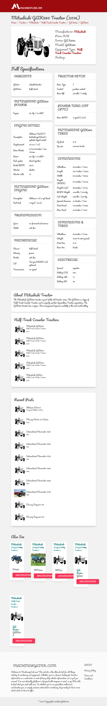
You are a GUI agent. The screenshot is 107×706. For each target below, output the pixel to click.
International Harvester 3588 (38, 444)
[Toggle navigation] (94, 6)
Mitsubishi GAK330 (35, 338)
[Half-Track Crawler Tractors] (36, 328)
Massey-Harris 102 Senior (37, 419)
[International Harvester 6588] (20, 482)
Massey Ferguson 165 (35, 516)
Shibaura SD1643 (33, 407)
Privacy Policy (90, 670)
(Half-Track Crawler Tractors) (15, 604)
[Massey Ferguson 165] (20, 517)
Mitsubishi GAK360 (35, 350)
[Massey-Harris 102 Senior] (20, 421)
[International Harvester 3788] (20, 458)
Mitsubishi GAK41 (34, 375)
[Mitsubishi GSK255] (20, 329)
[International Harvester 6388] (20, 470)
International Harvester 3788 (38, 456)
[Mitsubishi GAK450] (20, 366)
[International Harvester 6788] (20, 493)
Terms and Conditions (88, 677)
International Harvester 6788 (38, 492)
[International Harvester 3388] (20, 433)
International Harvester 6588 (38, 480)
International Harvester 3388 (38, 431)
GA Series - (80, 571)
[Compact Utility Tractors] (34, 410)
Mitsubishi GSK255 (35, 326)
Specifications (23, 575)
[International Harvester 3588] (20, 445)
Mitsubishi (80, 31)
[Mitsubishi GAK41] (20, 378)
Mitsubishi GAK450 (35, 362)
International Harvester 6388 (38, 468)
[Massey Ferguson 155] (20, 505)
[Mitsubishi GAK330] (20, 341)
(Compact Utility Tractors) (17, 549)
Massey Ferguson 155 (35, 504)
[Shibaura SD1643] (20, 409)
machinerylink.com (61, 701)
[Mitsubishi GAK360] (20, 353)
